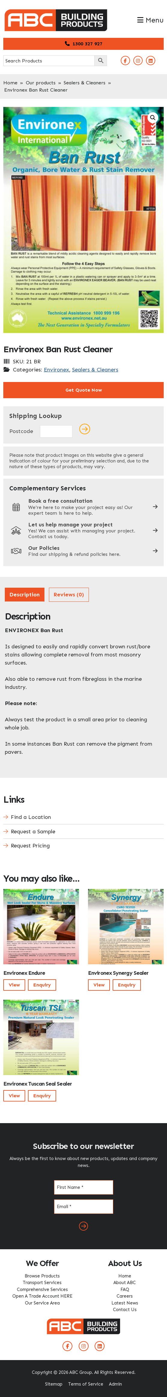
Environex (56, 369)
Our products (41, 83)
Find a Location (31, 817)
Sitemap (53, 1384)
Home (10, 83)
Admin (115, 1384)
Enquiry (42, 985)
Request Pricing (30, 845)
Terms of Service (85, 1384)
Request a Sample (33, 831)
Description (24, 594)
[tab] (24, 595)
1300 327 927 (83, 44)
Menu (150, 20)
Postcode (21, 431)
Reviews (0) (68, 594)
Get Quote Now (83, 390)
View (14, 985)
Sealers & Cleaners (84, 83)
